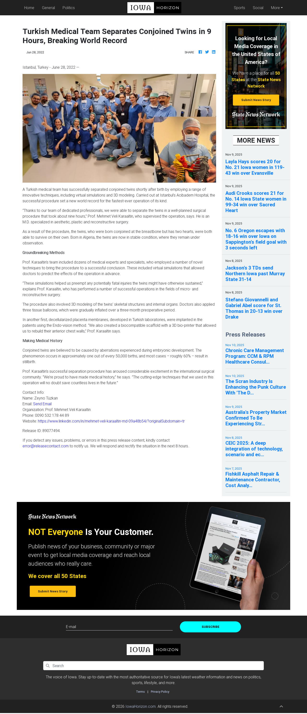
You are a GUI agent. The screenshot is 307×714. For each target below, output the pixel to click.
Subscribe (210, 627)
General (48, 7)
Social (258, 7)
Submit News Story (256, 100)
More (275, 7)
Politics (69, 7)
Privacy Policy (160, 692)
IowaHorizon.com (140, 706)
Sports (239, 7)
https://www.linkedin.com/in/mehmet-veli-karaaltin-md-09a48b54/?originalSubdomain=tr (111, 421)
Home (30, 7)
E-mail (71, 626)
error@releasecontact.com (46, 446)
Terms (140, 692)
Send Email (42, 403)
